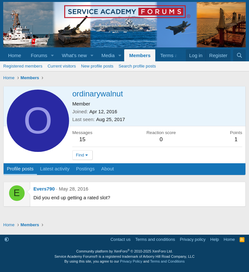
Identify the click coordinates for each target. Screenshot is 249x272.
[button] (52, 55)
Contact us (121, 239)
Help (214, 239)
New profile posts (97, 66)
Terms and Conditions (167, 261)
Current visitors (62, 66)
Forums (39, 55)
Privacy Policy (131, 261)
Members (139, 55)
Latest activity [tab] (55, 168)
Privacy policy (193, 239)
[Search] (239, 55)
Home (14, 55)
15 (82, 139)
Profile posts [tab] (20, 168)
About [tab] (107, 168)
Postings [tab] (85, 168)
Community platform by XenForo (124, 251)
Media (108, 55)
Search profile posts (137, 66)
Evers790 (44, 189)
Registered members (22, 66)
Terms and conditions (155, 239)
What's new (74, 55)
